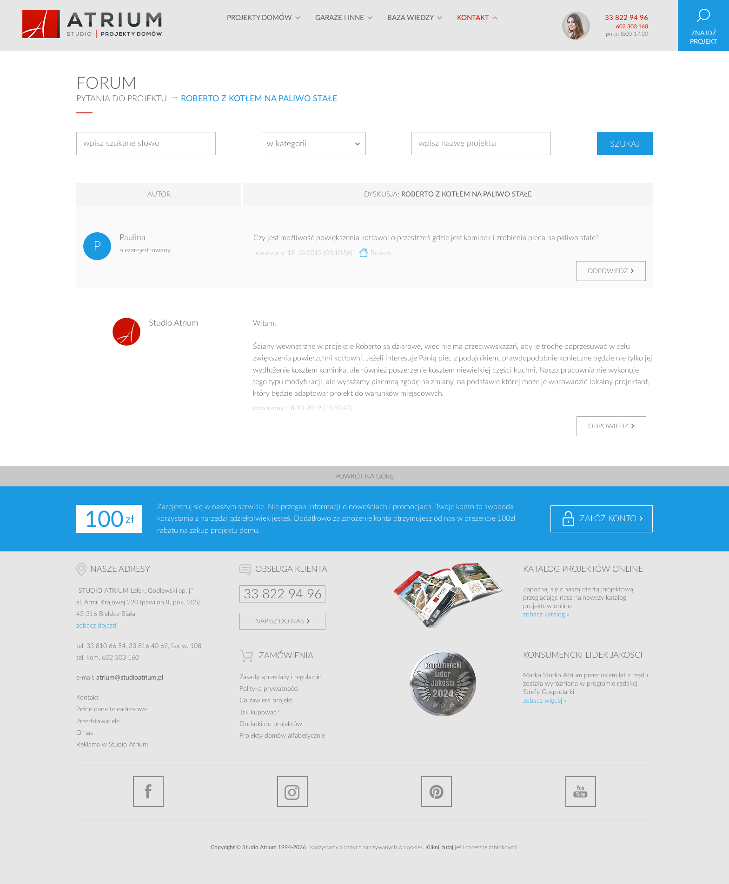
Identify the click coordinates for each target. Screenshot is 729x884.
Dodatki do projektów (270, 724)
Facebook (148, 791)
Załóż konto (608, 519)
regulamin (308, 677)
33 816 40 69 (148, 646)
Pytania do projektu (121, 99)
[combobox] (314, 143)
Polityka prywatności (268, 689)
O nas (84, 733)
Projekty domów (259, 25)
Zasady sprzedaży (264, 677)
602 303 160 (632, 26)
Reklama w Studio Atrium (112, 744)
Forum (106, 83)
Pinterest (436, 791)
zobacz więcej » (545, 701)
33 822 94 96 (626, 17)
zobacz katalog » (546, 614)
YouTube (580, 791)
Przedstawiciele (97, 721)
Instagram (292, 791)
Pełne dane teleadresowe (111, 709)
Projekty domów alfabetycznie (282, 736)
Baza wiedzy (410, 25)
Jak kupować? (259, 712)
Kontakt (473, 25)
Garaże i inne (339, 25)
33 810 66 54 (106, 646)
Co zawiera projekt (265, 700)
